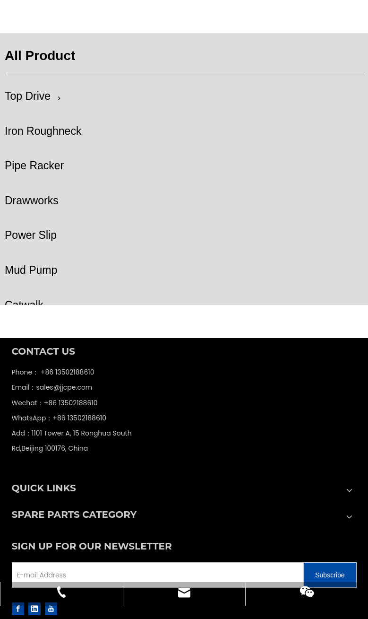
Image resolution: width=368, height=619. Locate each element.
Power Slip (31, 235)
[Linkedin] (34, 608)
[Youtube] (51, 608)
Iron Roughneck (43, 131)
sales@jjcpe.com (64, 387)
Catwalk (24, 305)
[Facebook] (18, 608)
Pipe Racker (34, 165)
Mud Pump (31, 270)
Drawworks (32, 200)
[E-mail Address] (76, 575)
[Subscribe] (329, 575)
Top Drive (28, 96)
